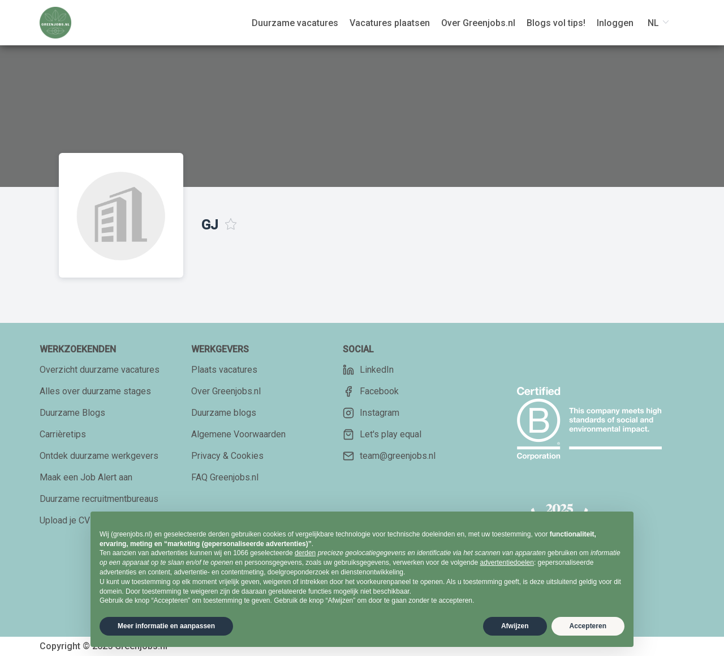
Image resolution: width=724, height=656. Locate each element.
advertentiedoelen (506, 562)
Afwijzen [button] (515, 626)
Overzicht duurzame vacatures (100, 369)
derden (305, 553)
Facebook (371, 391)
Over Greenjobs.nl (226, 391)
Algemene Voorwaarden (238, 434)
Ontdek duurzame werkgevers (99, 455)
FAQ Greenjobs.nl (224, 477)
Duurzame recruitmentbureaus (99, 498)
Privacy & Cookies (227, 455)
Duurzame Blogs (72, 412)
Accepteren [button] (588, 626)
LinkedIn (368, 370)
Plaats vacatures (224, 369)
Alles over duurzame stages (95, 391)
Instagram (371, 413)
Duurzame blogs (223, 412)
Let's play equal (382, 434)
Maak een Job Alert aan (86, 477)
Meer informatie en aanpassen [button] (166, 626)
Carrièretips (63, 434)
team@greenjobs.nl (389, 456)
